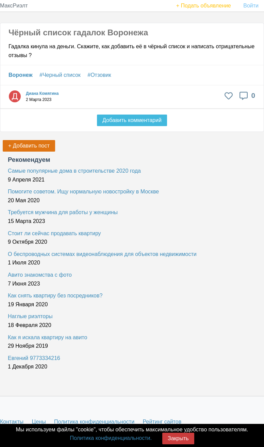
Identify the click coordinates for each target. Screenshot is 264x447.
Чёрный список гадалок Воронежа (78, 32)
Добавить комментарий (132, 120)
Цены (39, 422)
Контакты (11, 422)
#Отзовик (99, 75)
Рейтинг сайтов (162, 422)
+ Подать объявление (203, 5)
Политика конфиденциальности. (110, 438)
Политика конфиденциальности (94, 422)
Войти (251, 5)
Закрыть (178, 438)
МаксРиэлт (14, 5)
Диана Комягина (42, 93)
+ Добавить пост (29, 146)
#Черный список (60, 75)
